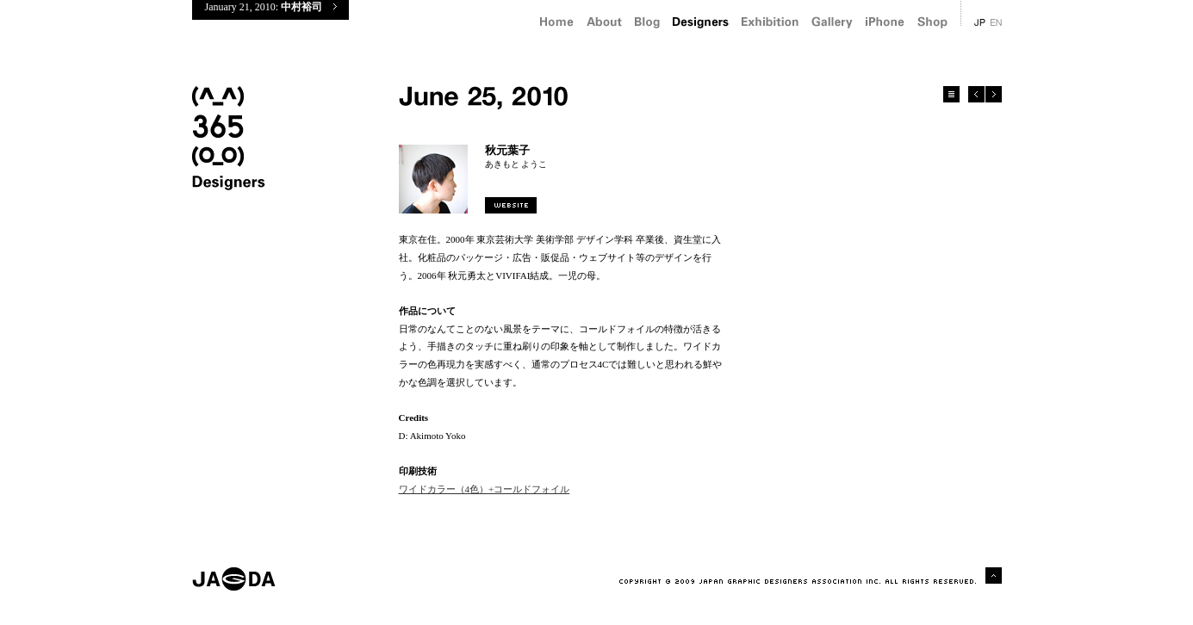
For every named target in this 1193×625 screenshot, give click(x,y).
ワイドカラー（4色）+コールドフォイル (484, 489)
